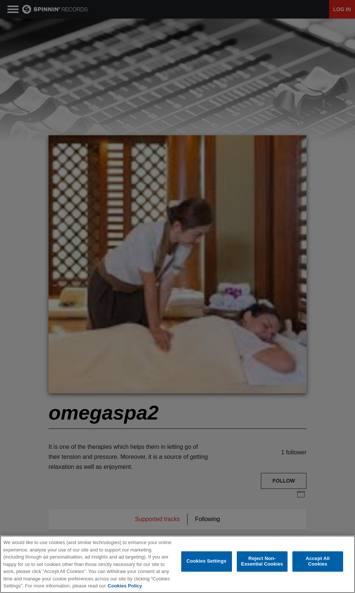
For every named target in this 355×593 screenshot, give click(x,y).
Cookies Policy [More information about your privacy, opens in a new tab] (125, 586)
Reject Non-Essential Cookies (262, 561)
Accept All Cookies (317, 561)
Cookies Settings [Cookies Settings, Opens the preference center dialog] (206, 561)
